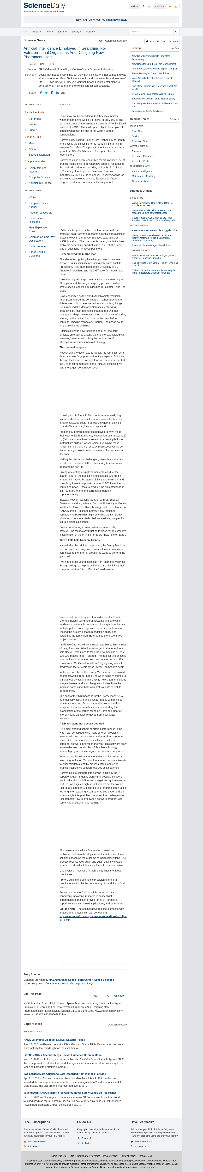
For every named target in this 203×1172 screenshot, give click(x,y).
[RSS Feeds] (170, 6)
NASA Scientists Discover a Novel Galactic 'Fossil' (55, 1039)
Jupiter (135, 136)
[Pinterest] (52, 93)
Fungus (33, 130)
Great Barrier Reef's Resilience (147, 111)
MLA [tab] (95, 995)
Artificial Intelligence (40, 183)
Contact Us (140, 1146)
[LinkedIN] (57, 93)
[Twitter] (46, 93)
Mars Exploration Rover (38, 229)
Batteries (136, 151)
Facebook (86, 1138)
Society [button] (76, 31)
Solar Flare (137, 131)
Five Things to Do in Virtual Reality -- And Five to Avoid (155, 264)
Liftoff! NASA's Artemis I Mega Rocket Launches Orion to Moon (63, 1055)
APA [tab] (106, 995)
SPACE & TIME (136, 126)
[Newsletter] (176, 6)
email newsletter (116, 19)
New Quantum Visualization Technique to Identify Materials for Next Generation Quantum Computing (152, 238)
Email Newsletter (36, 1141)
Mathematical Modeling (143, 176)
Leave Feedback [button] (143, 1141)
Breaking (135, 48)
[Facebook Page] (143, 6)
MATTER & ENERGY (139, 146)
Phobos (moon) (37, 246)
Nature (32, 124)
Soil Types (35, 118)
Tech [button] (49, 31)
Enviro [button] (62, 31)
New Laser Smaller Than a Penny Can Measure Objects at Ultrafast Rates (151, 211)
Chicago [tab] (119, 995)
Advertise (95, 1156)
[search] (176, 31)
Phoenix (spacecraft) (41, 212)
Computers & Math (35, 161)
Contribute (82, 1156)
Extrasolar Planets (141, 141)
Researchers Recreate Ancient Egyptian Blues (155, 230)
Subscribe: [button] (159, 6)
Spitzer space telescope (36, 220)
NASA (32, 149)
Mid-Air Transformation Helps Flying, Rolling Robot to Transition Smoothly (154, 256)
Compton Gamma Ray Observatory (41, 239)
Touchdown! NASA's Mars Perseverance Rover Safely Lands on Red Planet (70, 1092)
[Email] (63, 93)
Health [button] (36, 31)
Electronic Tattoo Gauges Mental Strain (151, 245)
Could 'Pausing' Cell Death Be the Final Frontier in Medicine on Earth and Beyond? (153, 218)
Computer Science (39, 177)
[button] (149, 41)
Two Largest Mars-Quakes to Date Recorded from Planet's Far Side (65, 1074)
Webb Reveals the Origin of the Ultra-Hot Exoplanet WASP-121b (152, 204)
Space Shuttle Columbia (37, 254)
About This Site (58, 1156)
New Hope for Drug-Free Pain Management (154, 64)
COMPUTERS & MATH (140, 166)
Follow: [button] (134, 6)
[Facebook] (41, 93)
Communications (140, 181)
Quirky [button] (90, 31)
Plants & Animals (34, 112)
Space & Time (33, 136)
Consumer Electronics (143, 156)
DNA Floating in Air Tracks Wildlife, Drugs (153, 94)
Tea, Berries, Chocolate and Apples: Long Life (155, 68)
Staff (72, 1156)
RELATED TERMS (33, 191)
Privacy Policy (110, 1156)
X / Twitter (87, 1143)
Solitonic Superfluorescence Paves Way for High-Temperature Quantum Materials (153, 271)
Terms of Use (145, 1156)
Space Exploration (39, 154)
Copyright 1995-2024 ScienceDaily (44, 1160)
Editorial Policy (128, 1156)
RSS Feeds (34, 1146)
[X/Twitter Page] (149, 6)
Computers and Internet (37, 170)
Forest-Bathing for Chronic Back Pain (150, 73)
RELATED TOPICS (33, 105)
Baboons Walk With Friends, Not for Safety (153, 98)
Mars (32, 143)
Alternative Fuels (140, 161)
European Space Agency (38, 205)
